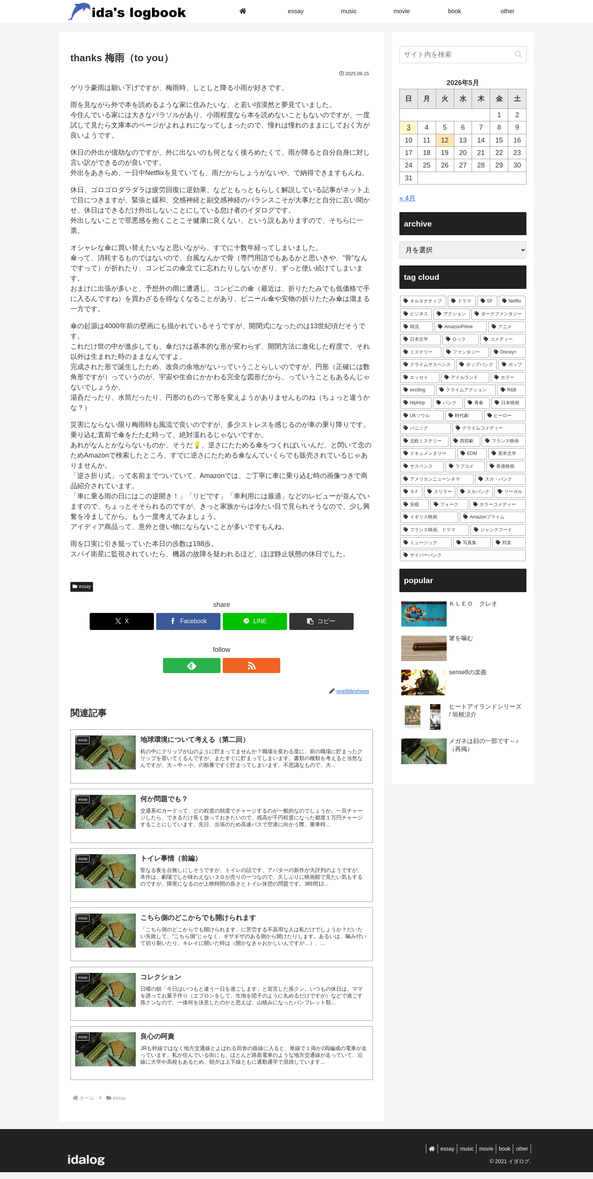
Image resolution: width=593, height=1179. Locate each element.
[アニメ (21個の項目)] (507, 327)
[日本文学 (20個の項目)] (420, 339)
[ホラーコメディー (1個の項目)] (498, 504)
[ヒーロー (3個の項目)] (505, 416)
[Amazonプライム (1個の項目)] (493, 517)
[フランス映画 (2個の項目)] (504, 441)
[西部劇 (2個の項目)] (465, 441)
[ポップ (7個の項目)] (512, 365)
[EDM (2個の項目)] (472, 453)
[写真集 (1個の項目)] (472, 543)
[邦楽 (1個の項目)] (509, 543)
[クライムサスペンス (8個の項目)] (427, 365)
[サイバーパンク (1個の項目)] (463, 555)
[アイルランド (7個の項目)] (465, 377)
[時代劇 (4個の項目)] (463, 416)
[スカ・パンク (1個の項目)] (500, 479)
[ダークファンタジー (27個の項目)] (498, 314)
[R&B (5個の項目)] (511, 390)
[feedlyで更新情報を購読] (212, 665)
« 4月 (407, 198)
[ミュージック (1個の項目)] (426, 543)
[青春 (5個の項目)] (477, 403)
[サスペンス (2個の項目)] (422, 466)
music (459, 1155)
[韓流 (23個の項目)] (416, 327)
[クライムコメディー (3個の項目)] (489, 428)
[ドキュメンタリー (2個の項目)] (428, 453)
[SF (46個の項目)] (487, 301)
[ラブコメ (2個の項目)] (465, 466)
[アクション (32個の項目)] (451, 314)
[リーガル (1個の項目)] (510, 492)
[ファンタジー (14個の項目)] (466, 352)
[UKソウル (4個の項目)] (422, 416)
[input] (462, 54)
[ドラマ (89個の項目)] (462, 301)
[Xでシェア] (145, 621)
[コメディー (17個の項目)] (503, 339)
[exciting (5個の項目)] (417, 390)
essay (82, 586)
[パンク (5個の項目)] (448, 403)
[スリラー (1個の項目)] (439, 492)
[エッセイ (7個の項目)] (419, 377)
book (501, 1155)
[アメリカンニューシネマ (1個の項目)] (436, 479)
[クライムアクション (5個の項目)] (466, 390)
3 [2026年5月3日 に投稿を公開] (408, 127)
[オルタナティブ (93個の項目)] (423, 301)
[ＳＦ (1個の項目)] (411, 492)
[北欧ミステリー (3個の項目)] (424, 441)
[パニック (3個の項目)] (425, 428)
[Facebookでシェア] (196, 621)
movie (480, 1155)
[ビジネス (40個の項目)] (416, 314)
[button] (298, 621)
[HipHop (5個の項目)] (416, 403)
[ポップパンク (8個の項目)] (476, 365)
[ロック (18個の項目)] (460, 339)
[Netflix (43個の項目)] (512, 301)
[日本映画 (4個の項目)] (508, 403)
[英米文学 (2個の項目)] (507, 453)
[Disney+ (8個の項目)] (508, 352)
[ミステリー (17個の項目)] (420, 352)
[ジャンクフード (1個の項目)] (498, 530)
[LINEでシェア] (247, 621)
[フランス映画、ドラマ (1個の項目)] (434, 530)
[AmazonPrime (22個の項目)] (461, 327)
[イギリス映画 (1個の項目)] (429, 517)
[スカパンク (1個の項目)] (475, 492)
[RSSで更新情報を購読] (230, 665)
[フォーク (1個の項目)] (449, 504)
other (521, 1155)
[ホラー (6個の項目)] (508, 377)
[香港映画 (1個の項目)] (506, 466)
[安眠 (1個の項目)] (414, 504)
